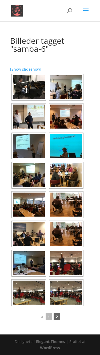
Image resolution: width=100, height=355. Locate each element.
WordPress (50, 347)
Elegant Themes (50, 341)
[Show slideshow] (25, 69)
